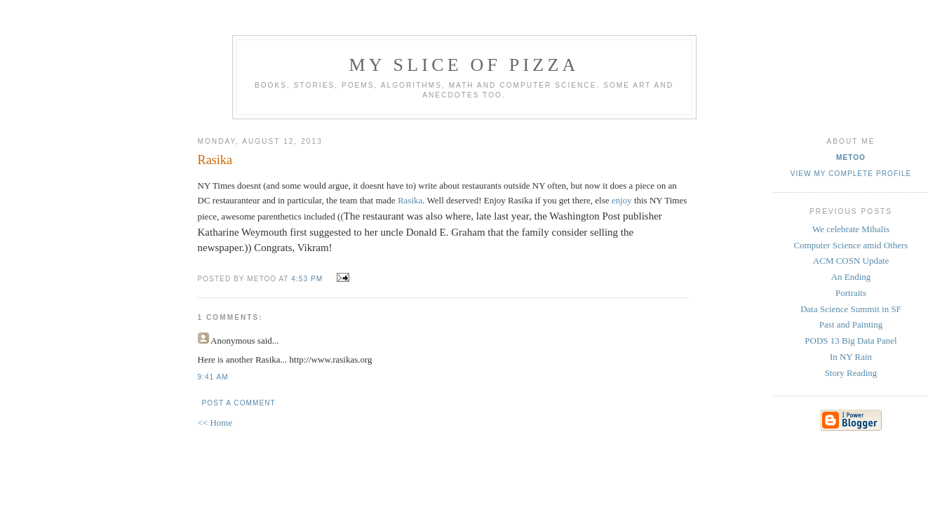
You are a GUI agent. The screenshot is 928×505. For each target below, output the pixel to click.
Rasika (410, 200)
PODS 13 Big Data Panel (850, 340)
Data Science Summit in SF (850, 309)
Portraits (850, 293)
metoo (851, 157)
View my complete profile (851, 173)
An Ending (851, 276)
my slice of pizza (464, 65)
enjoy (622, 200)
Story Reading (851, 373)
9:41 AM (213, 377)
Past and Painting (850, 324)
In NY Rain (851, 356)
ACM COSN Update (851, 260)
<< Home (215, 422)
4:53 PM (307, 279)
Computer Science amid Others (851, 245)
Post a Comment (239, 403)
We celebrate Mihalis (850, 229)
